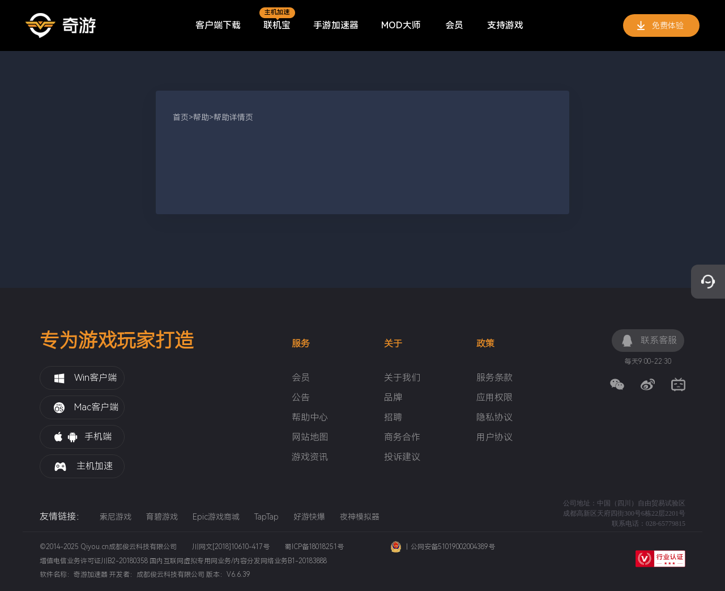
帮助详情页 (233, 117)
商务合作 (402, 437)
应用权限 (494, 397)
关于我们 (402, 377)
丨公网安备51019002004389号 (443, 546)
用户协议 (494, 437)
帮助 (201, 117)
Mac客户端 (86, 407)
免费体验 (660, 26)
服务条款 (494, 377)
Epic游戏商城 (216, 517)
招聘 (393, 417)
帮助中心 (310, 417)
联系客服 (649, 340)
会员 (301, 377)
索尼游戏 (115, 517)
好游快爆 (309, 517)
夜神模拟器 (359, 517)
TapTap (266, 517)
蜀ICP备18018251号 (314, 547)
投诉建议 (402, 457)
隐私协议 (494, 417)
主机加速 (83, 466)
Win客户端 (85, 378)
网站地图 (310, 437)
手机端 (83, 437)
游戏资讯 (310, 457)
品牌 (393, 397)
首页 (181, 117)
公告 (301, 397)
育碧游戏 (162, 517)
